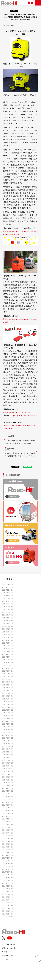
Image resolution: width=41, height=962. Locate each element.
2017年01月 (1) (7, 883)
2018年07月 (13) (7, 833)
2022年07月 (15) (7, 699)
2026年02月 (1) (7, 587)
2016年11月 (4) (7, 888)
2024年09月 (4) (7, 626)
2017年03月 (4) (7, 877)
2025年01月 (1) (7, 615)
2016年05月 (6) (7, 905)
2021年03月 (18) (7, 743)
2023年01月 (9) (7, 682)
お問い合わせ (32, 2)
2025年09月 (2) (7, 598)
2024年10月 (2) (7, 623)
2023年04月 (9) (7, 674)
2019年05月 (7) (7, 805)
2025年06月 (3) (7, 604)
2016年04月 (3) (7, 908)
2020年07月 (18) (7, 766)
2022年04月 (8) (7, 707)
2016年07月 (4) (7, 900)
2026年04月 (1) (7, 584)
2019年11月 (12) (7, 788)
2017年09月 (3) (7, 861)
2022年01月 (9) (7, 715)
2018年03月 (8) (7, 844)
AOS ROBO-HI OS (8, 944)
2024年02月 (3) (7, 646)
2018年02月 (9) (7, 847)
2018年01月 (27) (7, 849)
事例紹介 (5, 951)
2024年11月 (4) (7, 620)
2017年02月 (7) (7, 880)
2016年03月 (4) (7, 911)
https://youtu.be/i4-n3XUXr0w (23, 415)
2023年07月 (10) (7, 665)
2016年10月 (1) (7, 891)
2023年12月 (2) (7, 651)
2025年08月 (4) (7, 601)
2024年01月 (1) (7, 648)
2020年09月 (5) (7, 760)
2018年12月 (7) (7, 819)
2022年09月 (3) (7, 693)
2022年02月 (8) (7, 713)
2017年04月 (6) (7, 875)
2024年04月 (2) (7, 640)
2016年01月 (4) (7, 916)
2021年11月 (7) (7, 721)
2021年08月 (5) (7, 729)
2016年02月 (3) (7, 914)
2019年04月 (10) (7, 808)
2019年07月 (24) (7, 799)
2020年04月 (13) (7, 774)
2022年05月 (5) (7, 704)
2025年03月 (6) (7, 609)
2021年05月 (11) (7, 738)
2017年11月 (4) (7, 855)
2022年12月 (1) (7, 685)
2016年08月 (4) (7, 897)
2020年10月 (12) (7, 757)
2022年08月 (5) (7, 696)
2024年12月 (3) (7, 618)
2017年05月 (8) (7, 872)
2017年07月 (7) (7, 866)
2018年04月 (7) (7, 841)
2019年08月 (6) (7, 796)
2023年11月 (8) (7, 654)
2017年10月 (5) (7, 858)
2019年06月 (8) (7, 802)
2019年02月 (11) (7, 813)
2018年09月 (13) (7, 827)
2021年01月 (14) (7, 749)
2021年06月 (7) (7, 735)
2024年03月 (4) (7, 643)
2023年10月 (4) (7, 657)
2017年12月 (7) (7, 852)
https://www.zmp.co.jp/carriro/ (17, 412)
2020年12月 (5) (7, 752)
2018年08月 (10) (7, 830)
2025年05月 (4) (7, 606)
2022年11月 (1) (7, 687)
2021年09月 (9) (7, 727)
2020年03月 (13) (7, 777)
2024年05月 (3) (7, 637)
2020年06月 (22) (7, 768)
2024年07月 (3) (7, 632)
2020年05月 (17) (7, 771)
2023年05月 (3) (7, 671)
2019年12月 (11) (7, 785)
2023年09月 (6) (7, 660)
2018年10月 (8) (7, 824)
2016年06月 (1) (7, 902)
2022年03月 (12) (7, 710)
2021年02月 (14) (7, 746)
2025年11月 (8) (7, 593)
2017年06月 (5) (7, 869)
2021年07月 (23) (7, 732)
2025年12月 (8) (7, 590)
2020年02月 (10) (7, 780)
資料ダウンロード (28, 2)
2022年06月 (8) (7, 701)
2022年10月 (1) (7, 690)
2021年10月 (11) (7, 724)
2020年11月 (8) (7, 754)
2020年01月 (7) (7, 782)
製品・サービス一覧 (9, 948)
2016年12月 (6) (7, 886)
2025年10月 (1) (7, 595)
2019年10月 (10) (7, 791)
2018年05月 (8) (7, 838)
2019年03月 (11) (7, 810)
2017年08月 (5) (7, 863)
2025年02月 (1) (7, 612)
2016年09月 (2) (7, 894)
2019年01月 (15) (7, 816)
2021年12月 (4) (7, 718)
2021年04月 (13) (7, 741)
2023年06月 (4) (7, 668)
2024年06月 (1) (7, 634)
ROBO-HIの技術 (7, 955)
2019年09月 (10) (7, 794)
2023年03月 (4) (7, 676)
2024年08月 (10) (7, 629)
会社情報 (5, 959)
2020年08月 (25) (7, 763)
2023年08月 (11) (7, 662)
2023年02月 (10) (7, 679)
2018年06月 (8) (7, 835)
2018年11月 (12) (7, 821)
